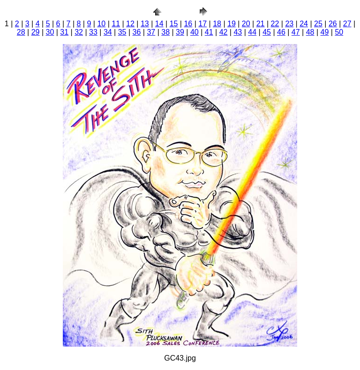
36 (137, 32)
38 (165, 32)
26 (333, 24)
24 (304, 24)
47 (296, 32)
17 (202, 24)
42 (223, 32)
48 (310, 32)
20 (246, 24)
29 (35, 32)
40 (194, 32)
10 (101, 24)
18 (217, 24)
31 (64, 32)
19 (231, 24)
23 (289, 24)
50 (339, 32)
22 (275, 24)
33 (93, 32)
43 (237, 32)
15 (174, 24)
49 (325, 32)
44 (252, 32)
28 (21, 32)
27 (347, 24)
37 (151, 32)
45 (266, 32)
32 (79, 32)
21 (260, 24)
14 (159, 24)
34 (108, 32)
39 (180, 32)
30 (50, 32)
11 (116, 24)
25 (318, 24)
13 (145, 24)
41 (209, 32)
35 (122, 32)
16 (188, 24)
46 (281, 32)
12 (130, 24)
